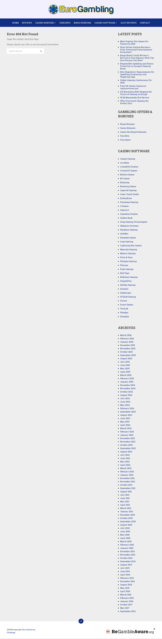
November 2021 (127, 482)
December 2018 (127, 582)
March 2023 (126, 429)
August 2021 (126, 492)
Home (15, 23)
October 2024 (126, 392)
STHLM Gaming (128, 297)
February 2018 (127, 598)
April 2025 (125, 372)
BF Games (125, 179)
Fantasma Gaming (129, 203)
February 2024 (127, 409)
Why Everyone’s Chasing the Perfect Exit (134, 102)
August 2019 (126, 565)
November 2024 (127, 389)
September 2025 (128, 356)
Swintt (123, 301)
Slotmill (124, 289)
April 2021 (125, 505)
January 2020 (126, 548)
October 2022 (126, 445)
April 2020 (125, 538)
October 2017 (126, 605)
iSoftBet (124, 234)
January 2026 (126, 342)
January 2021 (126, 512)
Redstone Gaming (129, 278)
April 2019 (125, 575)
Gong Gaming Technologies (133, 222)
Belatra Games (127, 175)
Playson (124, 266)
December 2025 (127, 346)
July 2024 (125, 399)
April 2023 (125, 425)
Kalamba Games (128, 238)
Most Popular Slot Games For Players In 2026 (134, 43)
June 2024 (125, 402)
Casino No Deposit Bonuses (133, 132)
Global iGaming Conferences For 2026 (136, 82)
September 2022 (128, 449)
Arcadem (124, 163)
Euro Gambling (28, 630)
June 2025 (125, 366)
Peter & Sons (126, 258)
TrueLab (124, 309)
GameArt (124, 211)
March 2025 (126, 376)
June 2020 (125, 532)
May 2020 (125, 535)
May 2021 (124, 502)
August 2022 (126, 452)
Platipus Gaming (128, 262)
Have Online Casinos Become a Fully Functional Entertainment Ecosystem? (136, 50)
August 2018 (126, 585)
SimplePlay (126, 282)
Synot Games (126, 305)
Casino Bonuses (44, 23)
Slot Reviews (128, 23)
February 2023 (127, 432)
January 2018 (126, 602)
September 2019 (128, 562)
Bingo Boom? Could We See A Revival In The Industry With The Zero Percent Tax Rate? (137, 58)
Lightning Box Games (131, 246)
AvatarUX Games (128, 171)
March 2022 (126, 469)
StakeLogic (125, 293)
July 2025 (125, 362)
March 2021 (125, 509)
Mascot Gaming (128, 254)
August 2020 (126, 525)
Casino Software (104, 23)
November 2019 (127, 555)
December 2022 (127, 439)
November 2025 (127, 349)
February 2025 (127, 379)
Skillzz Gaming (127, 285)
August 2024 (126, 395)
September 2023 (128, 412)
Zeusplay (124, 317)
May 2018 (124, 588)
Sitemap (11, 633)
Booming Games (128, 187)
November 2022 (127, 442)
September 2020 (128, 522)
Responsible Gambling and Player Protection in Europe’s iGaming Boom (136, 67)
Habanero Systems (129, 226)
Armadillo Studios (129, 167)
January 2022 (126, 475)
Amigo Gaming (127, 159)
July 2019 (125, 568)
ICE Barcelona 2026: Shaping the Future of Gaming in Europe (136, 93)
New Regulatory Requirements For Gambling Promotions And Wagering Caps (137, 75)
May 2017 (124, 608)
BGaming (124, 183)
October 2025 (126, 352)
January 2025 (126, 382)
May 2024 (125, 405)
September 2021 (127, 489)
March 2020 (126, 542)
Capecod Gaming (128, 191)
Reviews (27, 23)
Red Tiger (125, 274)
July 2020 (125, 529)
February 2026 (127, 339)
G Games (124, 207)
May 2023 (125, 422)
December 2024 (127, 385)
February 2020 (127, 545)
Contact (144, 23)
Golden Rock (126, 218)
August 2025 (126, 359)
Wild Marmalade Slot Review (134, 98)
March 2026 (126, 336)
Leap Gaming (126, 242)
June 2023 (125, 419)
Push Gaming (126, 270)
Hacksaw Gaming (129, 230)
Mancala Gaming (128, 250)
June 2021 (125, 499)
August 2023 (126, 415)
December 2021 (127, 479)
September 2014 (128, 612)
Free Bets (64, 23)
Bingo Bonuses (82, 23)
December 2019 (127, 552)
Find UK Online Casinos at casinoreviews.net (133, 87)
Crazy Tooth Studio (129, 195)
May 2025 (125, 369)
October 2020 (126, 519)
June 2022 (125, 459)
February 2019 (127, 578)
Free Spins (125, 140)
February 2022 (127, 472)
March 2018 (125, 595)
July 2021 (124, 495)
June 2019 (125, 572)
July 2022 (125, 455)
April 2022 (125, 465)
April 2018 (125, 592)
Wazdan (124, 313)
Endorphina (126, 199)
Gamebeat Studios (129, 214)
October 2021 (126, 485)
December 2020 (127, 515)
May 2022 (125, 462)
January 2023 (126, 435)
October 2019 (126, 558)
